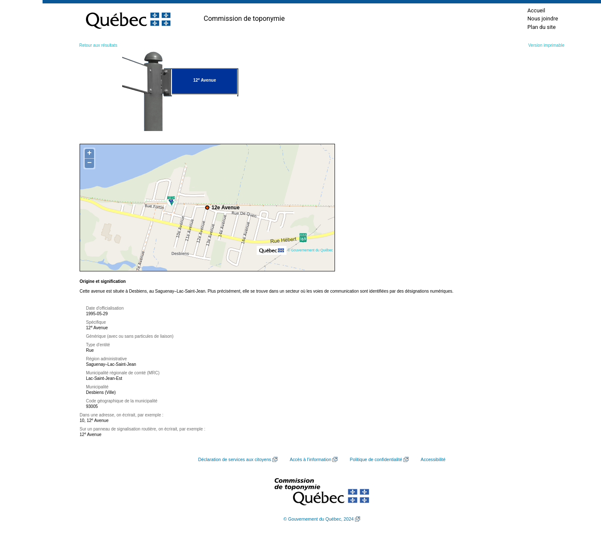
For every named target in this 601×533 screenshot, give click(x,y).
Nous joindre (542, 18)
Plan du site (541, 27)
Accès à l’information (311, 459)
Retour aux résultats (98, 45)
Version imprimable (546, 45)
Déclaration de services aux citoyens (234, 459)
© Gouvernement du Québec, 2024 (318, 519)
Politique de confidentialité (376, 459)
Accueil (536, 10)
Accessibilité (433, 459)
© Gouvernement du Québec (310, 250)
